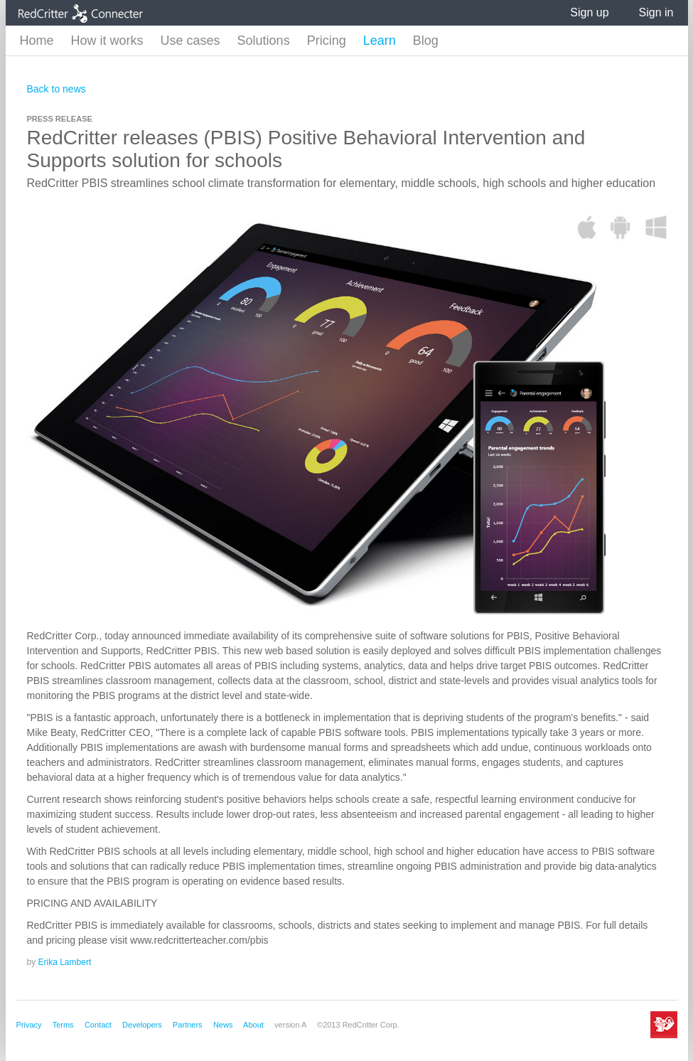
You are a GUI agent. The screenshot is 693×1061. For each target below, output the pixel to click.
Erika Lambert (65, 962)
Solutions (263, 40)
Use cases (190, 40)
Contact (98, 1024)
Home (37, 40)
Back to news (56, 89)
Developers (142, 1024)
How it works (107, 40)
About (253, 1024)
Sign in (656, 12)
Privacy (29, 1024)
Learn (379, 40)
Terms (63, 1024)
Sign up (589, 12)
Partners (188, 1024)
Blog (426, 40)
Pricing (326, 40)
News (223, 1024)
